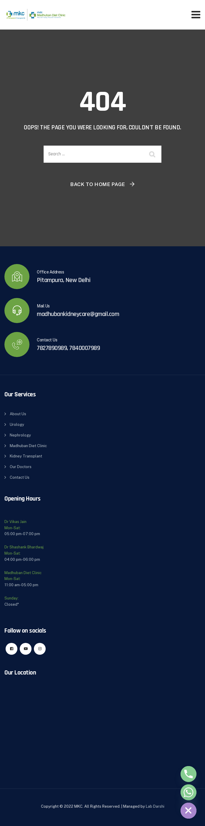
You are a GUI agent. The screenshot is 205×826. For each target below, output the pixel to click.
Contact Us (19, 477)
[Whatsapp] (188, 792)
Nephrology (20, 435)
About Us (18, 414)
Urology (17, 424)
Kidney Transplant (26, 456)
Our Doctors (21, 467)
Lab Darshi (155, 806)
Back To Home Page (97, 184)
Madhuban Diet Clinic (28, 446)
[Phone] (188, 774)
